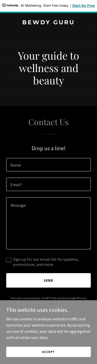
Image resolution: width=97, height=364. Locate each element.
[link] (48, 22)
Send (48, 280)
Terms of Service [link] (51, 303)
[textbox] (48, 164)
